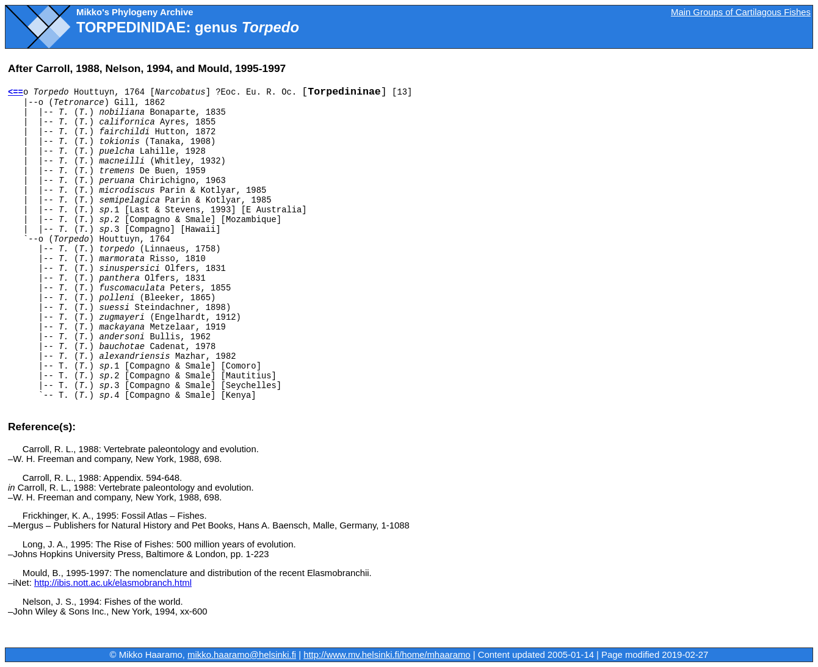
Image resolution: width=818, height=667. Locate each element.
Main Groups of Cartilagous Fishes (741, 12)
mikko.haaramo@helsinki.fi (241, 655)
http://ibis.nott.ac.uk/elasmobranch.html (113, 583)
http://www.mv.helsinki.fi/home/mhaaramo (386, 655)
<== (15, 92)
